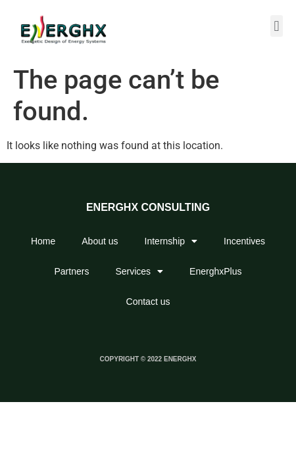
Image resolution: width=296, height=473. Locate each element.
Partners (72, 271)
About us (100, 241)
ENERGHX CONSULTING (148, 207)
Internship (171, 241)
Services (139, 271)
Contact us (148, 301)
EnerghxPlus (215, 271)
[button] (276, 26)
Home (43, 241)
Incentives (244, 241)
